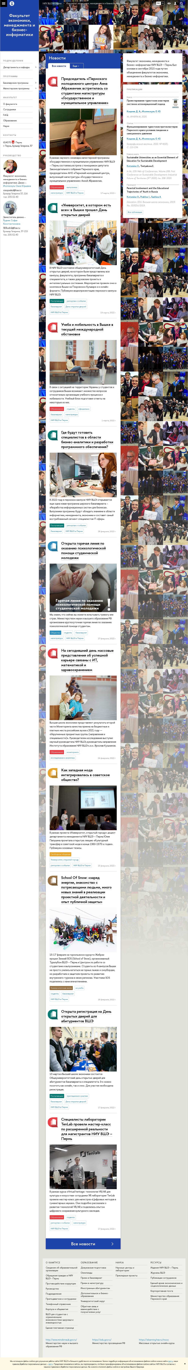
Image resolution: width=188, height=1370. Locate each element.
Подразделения (53, 1293)
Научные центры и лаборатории (125, 1269)
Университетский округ (93, 1301)
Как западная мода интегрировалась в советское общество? (85, 774)
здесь (170, 1361)
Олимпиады (86, 1272)
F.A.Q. (5, 114)
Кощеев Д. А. (134, 111)
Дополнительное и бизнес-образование (94, 1294)
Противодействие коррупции (61, 1283)
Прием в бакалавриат (91, 1277)
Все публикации (135, 212)
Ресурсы (156, 1262)
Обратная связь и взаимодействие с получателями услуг (91, 1309)
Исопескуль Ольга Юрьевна (17, 185)
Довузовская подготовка (93, 1267)
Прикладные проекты (126, 1275)
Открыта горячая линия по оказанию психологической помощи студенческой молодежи (83, 550)
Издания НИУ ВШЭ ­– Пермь (164, 1267)
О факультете (10, 103)
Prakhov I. (145, 196)
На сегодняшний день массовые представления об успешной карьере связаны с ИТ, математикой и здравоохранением (87, 660)
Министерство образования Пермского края (165, 1297)
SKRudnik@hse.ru (11, 227)
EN (163, 3)
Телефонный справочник (58, 1304)
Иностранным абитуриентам (95, 1288)
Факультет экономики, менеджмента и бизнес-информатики (19, 25)
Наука (6, 126)
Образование (10, 120)
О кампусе (53, 1262)
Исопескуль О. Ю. (151, 111)
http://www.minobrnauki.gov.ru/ (61, 1339)
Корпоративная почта (162, 1290)
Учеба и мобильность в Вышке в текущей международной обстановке (87, 329)
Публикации (134, 89)
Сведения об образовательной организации (61, 1269)
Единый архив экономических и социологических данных (166, 1284)
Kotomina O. (133, 166)
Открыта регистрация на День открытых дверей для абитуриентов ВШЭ (86, 1016)
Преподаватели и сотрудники (61, 1298)
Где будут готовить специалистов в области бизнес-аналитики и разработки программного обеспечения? (87, 439)
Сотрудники (9, 109)
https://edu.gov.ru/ (101, 1339)
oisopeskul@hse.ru (12, 190)
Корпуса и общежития (57, 1309)
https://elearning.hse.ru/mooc (154, 1339)
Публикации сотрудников (163, 1277)
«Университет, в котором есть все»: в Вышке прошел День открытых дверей (86, 209)
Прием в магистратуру (92, 1283)
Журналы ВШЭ (158, 1272)
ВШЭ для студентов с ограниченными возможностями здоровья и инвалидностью (59, 1318)
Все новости (83, 1244)
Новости (57, 58)
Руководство (52, 1288)
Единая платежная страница (60, 1327)
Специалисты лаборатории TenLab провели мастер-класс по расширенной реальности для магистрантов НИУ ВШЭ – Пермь (86, 1129)
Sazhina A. (156, 196)
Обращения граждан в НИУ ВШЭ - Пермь (59, 1277)
